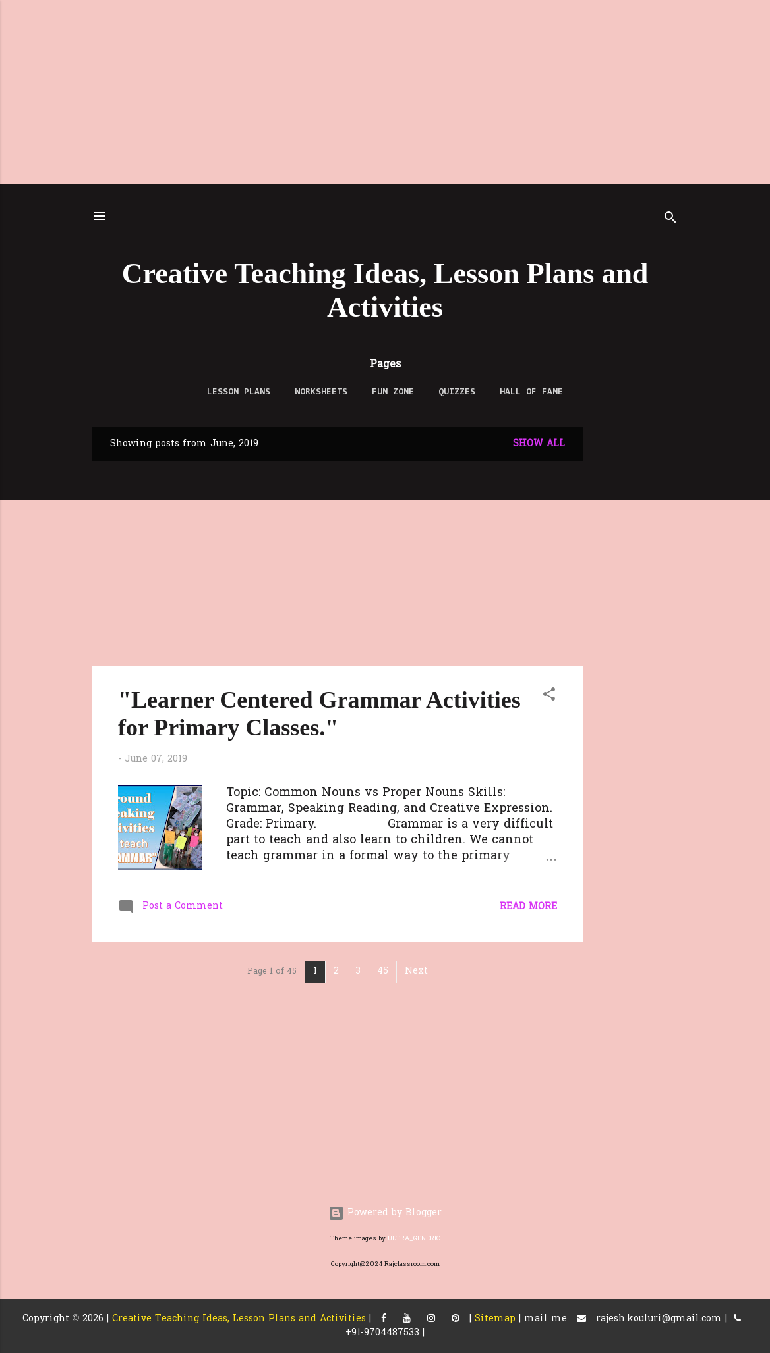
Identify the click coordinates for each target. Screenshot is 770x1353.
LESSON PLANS (238, 392)
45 (382, 971)
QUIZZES (456, 392)
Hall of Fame (531, 392)
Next (416, 971)
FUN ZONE (393, 392)
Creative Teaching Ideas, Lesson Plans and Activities (239, 1319)
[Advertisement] (385, 92)
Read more (528, 907)
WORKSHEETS (321, 392)
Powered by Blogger (385, 1213)
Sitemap (495, 1319)
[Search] (670, 220)
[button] (549, 697)
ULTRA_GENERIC (414, 1239)
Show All (539, 444)
